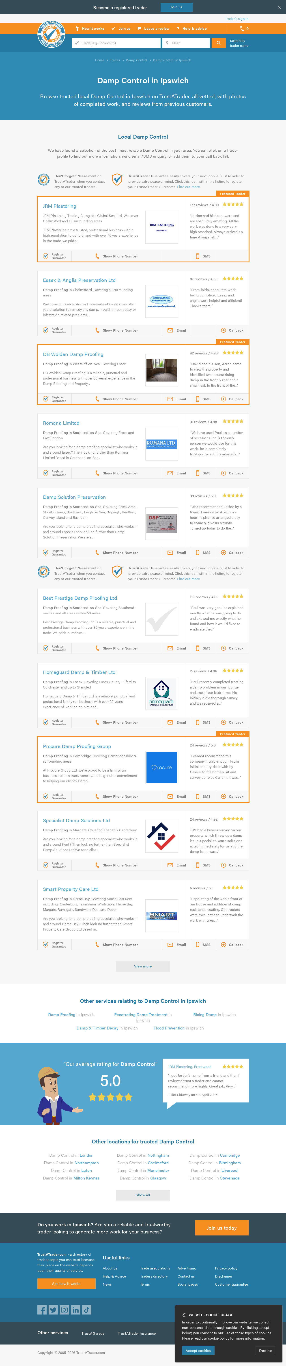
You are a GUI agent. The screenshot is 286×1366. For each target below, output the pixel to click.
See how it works (66, 1289)
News (107, 1287)
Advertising (187, 1271)
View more (143, 966)
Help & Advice (114, 1279)
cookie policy (219, 1338)
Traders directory (154, 1279)
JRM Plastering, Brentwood (190, 1066)
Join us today (222, 1227)
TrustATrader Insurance (138, 1338)
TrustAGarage (93, 1338)
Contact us (186, 1279)
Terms (145, 1287)
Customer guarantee (231, 1287)
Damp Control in (71, 1155)
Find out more (189, 187)
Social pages (188, 1287)
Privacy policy (226, 1271)
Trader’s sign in (237, 18)
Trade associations (155, 1271)
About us (110, 1271)
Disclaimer (223, 1279)
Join (178, 7)
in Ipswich (71, 1014)
